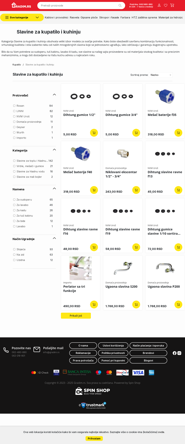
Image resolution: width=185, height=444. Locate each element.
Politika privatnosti (113, 353)
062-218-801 (18, 355)
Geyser (21, 127)
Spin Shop (134, 383)
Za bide (21, 221)
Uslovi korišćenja (113, 345)
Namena (34, 189)
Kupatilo (17, 64)
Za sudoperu (24, 199)
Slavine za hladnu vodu (31, 171)
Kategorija (34, 150)
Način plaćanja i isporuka (148, 345)
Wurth (20, 132)
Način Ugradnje (34, 239)
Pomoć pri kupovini (113, 360)
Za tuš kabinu (25, 215)
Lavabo (21, 226)
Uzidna (21, 260)
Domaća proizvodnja (29, 121)
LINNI (20, 111)
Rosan (20, 105)
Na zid (20, 254)
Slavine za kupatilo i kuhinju (40, 64)
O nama (83, 345)
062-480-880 (19, 352)
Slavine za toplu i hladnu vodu (33, 160)
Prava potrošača (83, 360)
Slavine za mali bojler (29, 176)
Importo (21, 137)
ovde (161, 432)
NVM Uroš (23, 116)
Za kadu (21, 210)
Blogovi (148, 360)
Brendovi (148, 353)
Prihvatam (94, 438)
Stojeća (21, 249)
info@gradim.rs (51, 352)
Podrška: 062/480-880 (141, 4)
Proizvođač (34, 95)
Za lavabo (22, 205)
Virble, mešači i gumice (30, 166)
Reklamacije (83, 353)
